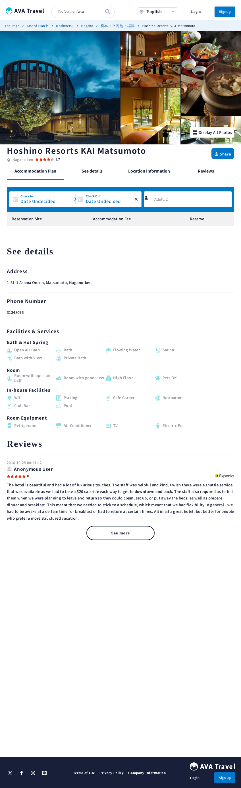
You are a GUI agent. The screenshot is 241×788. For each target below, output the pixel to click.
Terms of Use (84, 773)
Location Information (149, 171)
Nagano (87, 26)
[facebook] (21, 773)
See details (92, 171)
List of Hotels (38, 26)
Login (196, 11)
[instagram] (33, 773)
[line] (44, 773)
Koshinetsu (65, 26)
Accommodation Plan (35, 171)
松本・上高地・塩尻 (118, 26)
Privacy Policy (111, 773)
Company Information (147, 773)
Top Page (12, 26)
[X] (10, 773)
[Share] (222, 153)
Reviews (206, 171)
